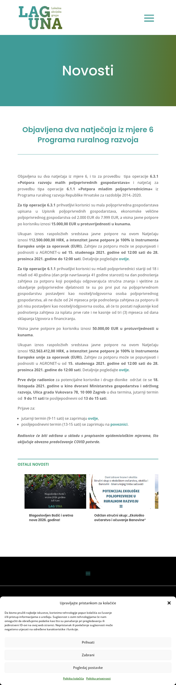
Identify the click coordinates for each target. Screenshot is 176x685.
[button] (169, 603)
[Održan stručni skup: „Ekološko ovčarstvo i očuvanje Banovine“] (120, 506)
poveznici (119, 424)
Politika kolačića (73, 678)
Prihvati (88, 642)
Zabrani (88, 655)
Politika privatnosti (98, 678)
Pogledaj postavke (88, 667)
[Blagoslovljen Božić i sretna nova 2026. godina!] (55, 506)
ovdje (124, 369)
